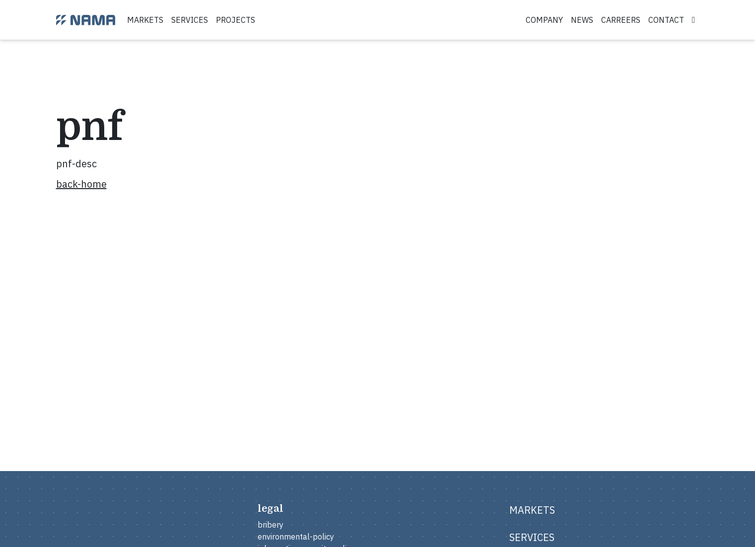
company (544, 20)
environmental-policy (296, 537)
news (582, 20)
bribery (270, 525)
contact (666, 20)
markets (145, 20)
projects (235, 20)
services (189, 20)
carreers (620, 20)
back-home (81, 184)
